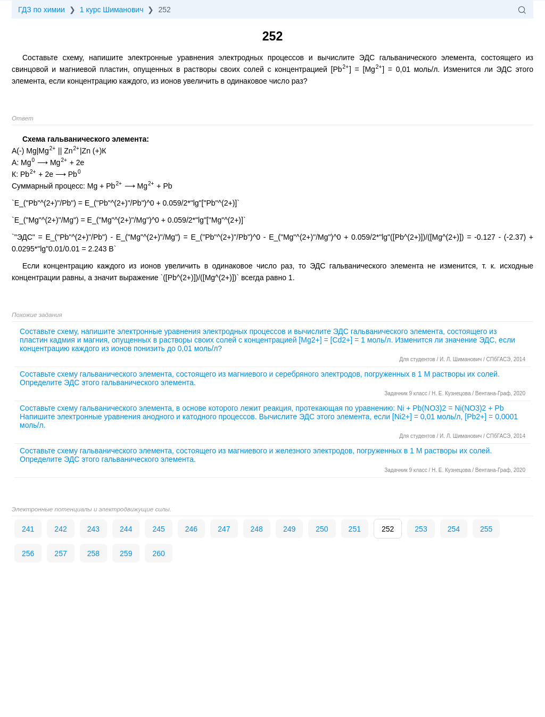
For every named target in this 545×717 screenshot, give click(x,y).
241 (28, 529)
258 (93, 553)
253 (421, 529)
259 (126, 553)
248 (257, 529)
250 (322, 529)
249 (289, 529)
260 (158, 553)
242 (60, 529)
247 (224, 529)
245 (158, 529)
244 (126, 529)
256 (28, 553)
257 (60, 553)
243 (93, 529)
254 (454, 529)
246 (191, 529)
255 (486, 529)
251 (355, 529)
